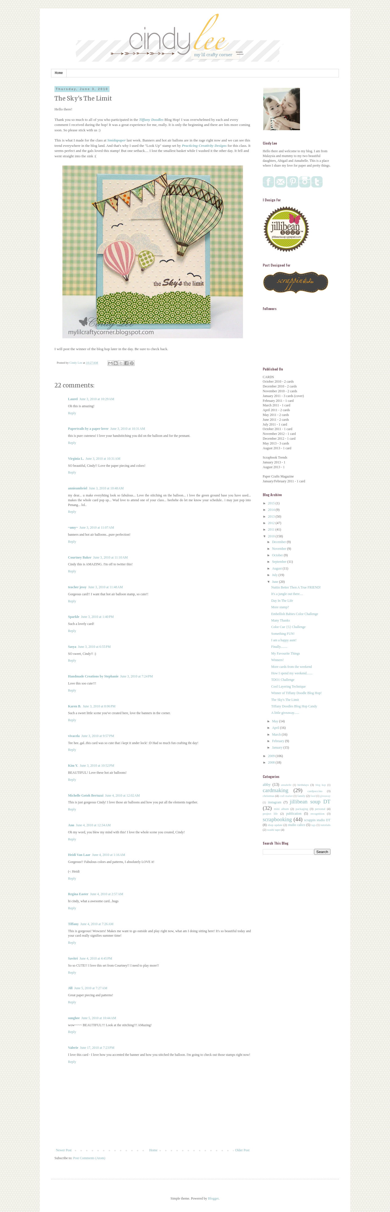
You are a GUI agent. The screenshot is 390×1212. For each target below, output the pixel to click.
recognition (317, 813)
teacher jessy (77, 587)
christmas (268, 795)
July (275, 575)
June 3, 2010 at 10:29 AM (96, 399)
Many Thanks (280, 620)
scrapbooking (277, 819)
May (275, 721)
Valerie (73, 1048)
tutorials (325, 825)
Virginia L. (76, 459)
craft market (286, 795)
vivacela (74, 736)
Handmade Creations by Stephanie (93, 676)
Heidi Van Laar (79, 855)
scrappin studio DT (317, 820)
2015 (272, 503)
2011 (272, 529)
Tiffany (73, 924)
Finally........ (279, 647)
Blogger (213, 1198)
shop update (275, 825)
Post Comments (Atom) (89, 1158)
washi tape (273, 829)
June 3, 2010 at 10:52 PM (97, 766)
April (276, 728)
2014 (272, 510)
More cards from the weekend (291, 667)
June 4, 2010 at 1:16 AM (108, 855)
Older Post (242, 1150)
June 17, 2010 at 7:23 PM (97, 1048)
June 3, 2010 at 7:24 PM (136, 676)
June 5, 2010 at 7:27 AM (90, 988)
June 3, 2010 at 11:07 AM (96, 527)
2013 (272, 516)
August (277, 568)
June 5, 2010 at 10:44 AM (98, 1018)
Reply (72, 413)
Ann (71, 825)
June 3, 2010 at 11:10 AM (110, 557)
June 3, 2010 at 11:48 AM (105, 587)
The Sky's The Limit (285, 700)
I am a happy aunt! (284, 640)
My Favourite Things (285, 653)
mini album (281, 808)
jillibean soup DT (310, 802)
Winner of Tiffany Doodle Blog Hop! (296, 693)
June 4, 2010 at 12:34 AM (93, 825)
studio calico (296, 825)
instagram (274, 802)
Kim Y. (73, 766)
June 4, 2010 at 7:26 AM (96, 924)
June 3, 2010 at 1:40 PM (97, 617)
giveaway (325, 795)
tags (313, 825)
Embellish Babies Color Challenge (294, 614)
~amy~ (73, 527)
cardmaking (275, 790)
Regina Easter (78, 894)
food (312, 795)
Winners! (277, 660)
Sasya (72, 647)
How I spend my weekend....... (291, 673)
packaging (302, 808)
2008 (272, 762)
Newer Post (64, 1150)
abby (267, 784)
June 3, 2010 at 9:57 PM (97, 736)
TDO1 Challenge (282, 680)
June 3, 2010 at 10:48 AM (106, 488)
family (301, 795)
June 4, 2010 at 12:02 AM (122, 795)
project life (270, 813)
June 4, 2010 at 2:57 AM (106, 894)
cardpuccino (315, 791)
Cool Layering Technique (288, 686)
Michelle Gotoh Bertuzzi (85, 795)
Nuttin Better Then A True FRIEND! (296, 587)
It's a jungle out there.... (287, 594)
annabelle (286, 784)
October (278, 555)
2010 (272, 536)
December (279, 542)
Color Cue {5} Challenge (288, 627)
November (279, 549)
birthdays (303, 784)
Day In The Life (282, 601)
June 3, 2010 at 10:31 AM (127, 429)
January (277, 747)
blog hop (320, 784)
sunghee (74, 1018)
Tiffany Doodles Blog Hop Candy (294, 706)
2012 (272, 523)
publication (293, 814)
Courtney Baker (79, 557)
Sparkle (73, 617)
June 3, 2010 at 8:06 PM (99, 706)
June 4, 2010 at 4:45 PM (96, 958)
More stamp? (280, 607)
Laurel (73, 399)
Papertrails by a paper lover (88, 429)
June (275, 582)
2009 (272, 756)
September (279, 562)
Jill (70, 988)
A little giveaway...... (285, 713)
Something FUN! (283, 634)
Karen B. (74, 706)
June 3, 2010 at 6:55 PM (94, 647)
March (277, 734)
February (278, 741)
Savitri (73, 958)
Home (59, 73)
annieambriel (77, 488)
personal (320, 808)
